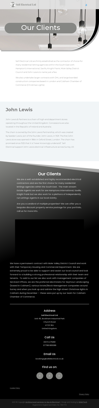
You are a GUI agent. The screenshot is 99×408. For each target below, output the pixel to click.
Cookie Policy (15, 388)
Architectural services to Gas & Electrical (42, 402)
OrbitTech (83, 402)
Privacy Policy (84, 394)
